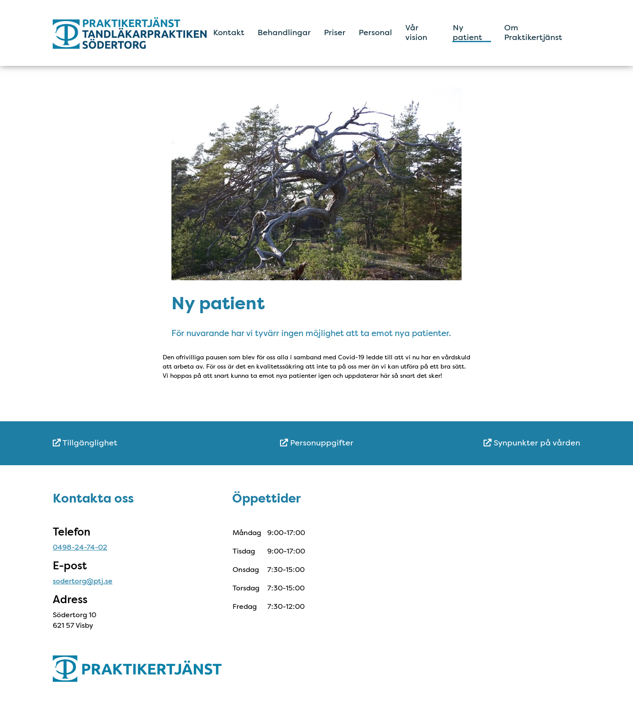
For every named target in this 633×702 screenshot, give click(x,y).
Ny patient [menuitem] (467, 32)
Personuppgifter (316, 443)
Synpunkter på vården (532, 443)
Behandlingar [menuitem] (284, 32)
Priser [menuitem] (335, 32)
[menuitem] (141, 443)
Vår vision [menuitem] (416, 32)
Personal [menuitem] (375, 32)
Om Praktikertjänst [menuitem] (533, 32)
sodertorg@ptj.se (83, 581)
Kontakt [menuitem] (228, 32)
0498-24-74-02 (80, 547)
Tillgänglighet (85, 443)
